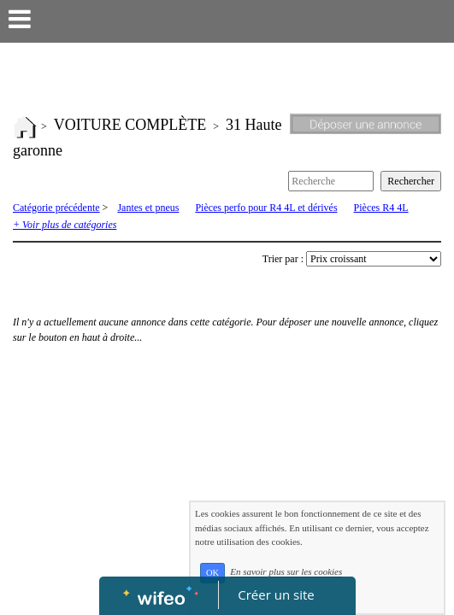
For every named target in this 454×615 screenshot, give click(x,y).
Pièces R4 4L (381, 208)
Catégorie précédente (56, 208)
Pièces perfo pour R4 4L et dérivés (266, 208)
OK (212, 572)
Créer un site (276, 594)
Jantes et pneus (148, 208)
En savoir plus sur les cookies (286, 572)
